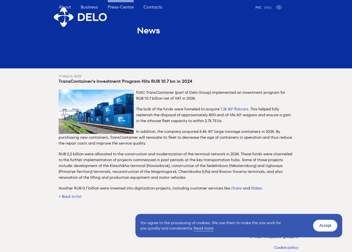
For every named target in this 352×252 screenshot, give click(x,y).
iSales (256, 188)
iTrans (236, 188)
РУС (258, 7)
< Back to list (70, 196)
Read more (203, 228)
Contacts (152, 7)
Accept (325, 225)
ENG (268, 7)
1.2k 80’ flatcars (234, 109)
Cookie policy (286, 247)
